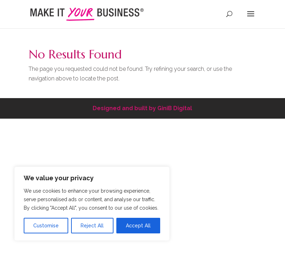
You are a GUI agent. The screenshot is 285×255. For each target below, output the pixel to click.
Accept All (138, 225)
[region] (92, 203)
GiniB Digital (174, 108)
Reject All (92, 225)
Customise (46, 225)
